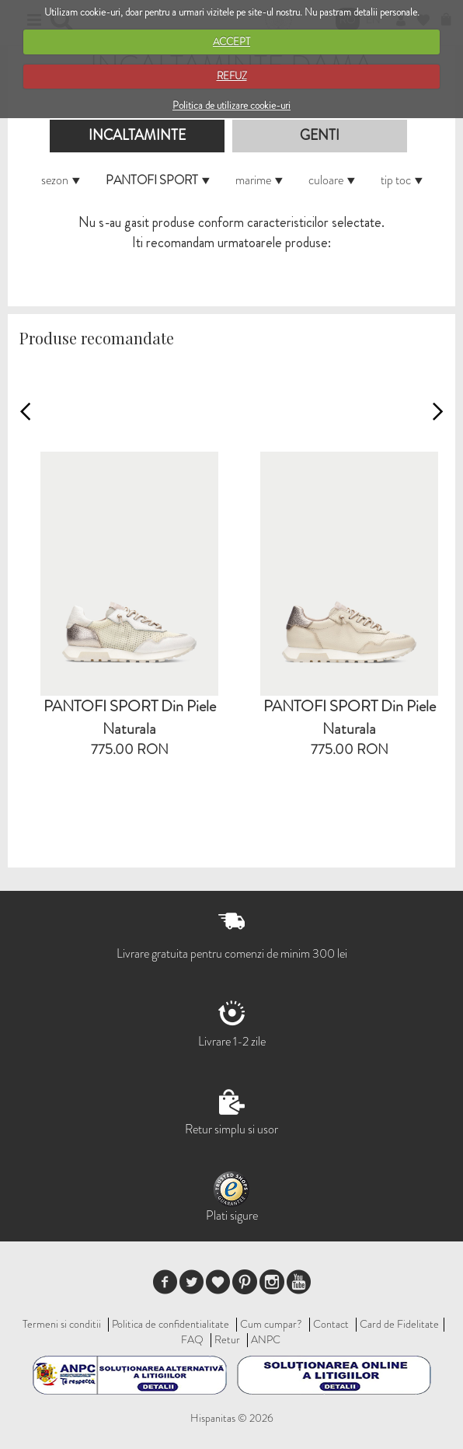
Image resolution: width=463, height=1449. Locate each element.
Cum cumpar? (271, 1324)
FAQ (192, 1339)
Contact (331, 1324)
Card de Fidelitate (399, 1324)
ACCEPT (231, 41)
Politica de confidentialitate (170, 1324)
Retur (227, 1339)
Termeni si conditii (62, 1324)
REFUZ (232, 75)
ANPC (265, 1339)
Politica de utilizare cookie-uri (231, 105)
